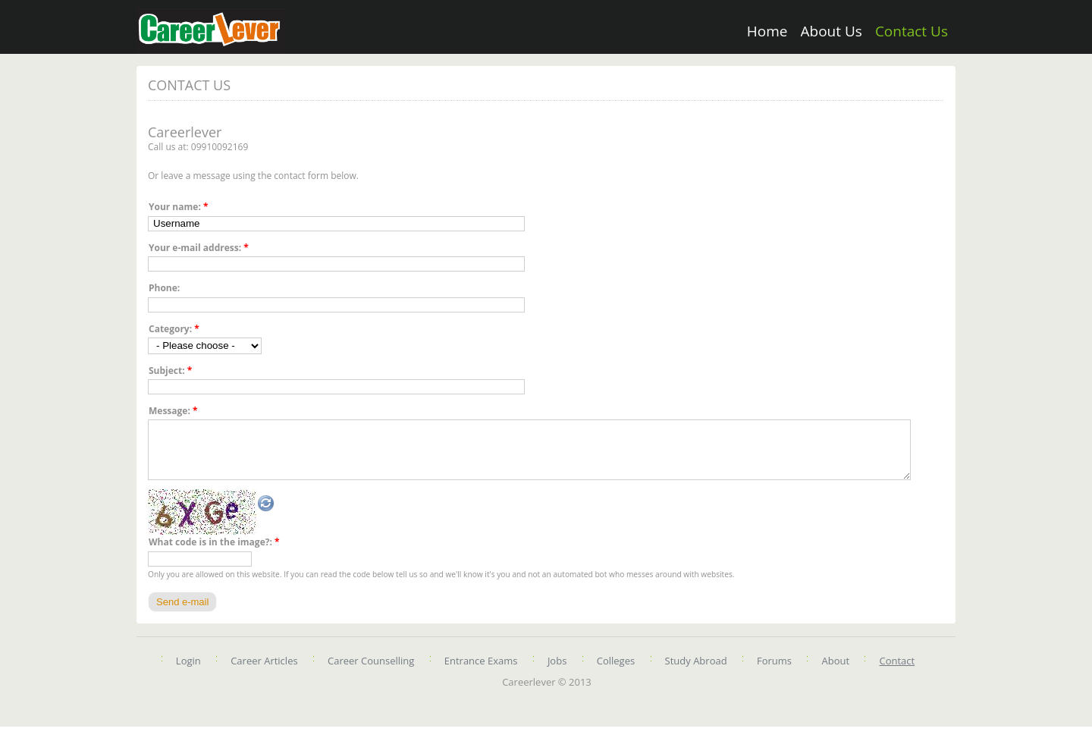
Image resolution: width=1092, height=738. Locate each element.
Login (188, 672)
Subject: (170, 370)
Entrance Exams (481, 672)
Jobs (557, 672)
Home (767, 31)
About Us (831, 31)
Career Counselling (371, 672)
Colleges (616, 672)
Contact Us (911, 31)
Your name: (178, 206)
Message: (173, 410)
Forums (774, 672)
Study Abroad (696, 672)
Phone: (164, 287)
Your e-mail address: (199, 247)
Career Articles (264, 672)
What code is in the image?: (214, 553)
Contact (897, 672)
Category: (174, 328)
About (835, 672)
